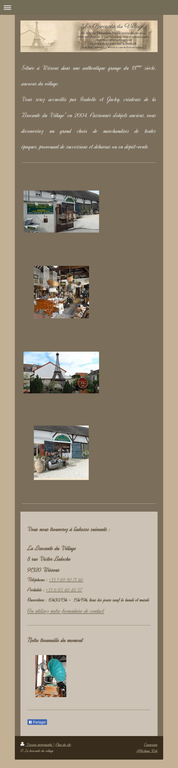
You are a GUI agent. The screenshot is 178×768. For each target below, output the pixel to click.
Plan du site (63, 744)
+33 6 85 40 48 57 (64, 589)
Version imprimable (36, 744)
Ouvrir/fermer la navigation (89, 7)
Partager (37, 722)
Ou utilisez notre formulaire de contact (65, 611)
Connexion (151, 744)
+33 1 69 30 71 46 (66, 579)
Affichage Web (147, 750)
